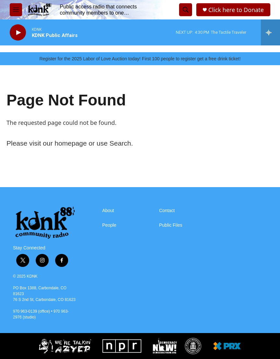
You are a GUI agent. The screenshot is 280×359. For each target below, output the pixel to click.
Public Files (170, 225)
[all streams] (270, 32)
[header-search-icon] (185, 9)
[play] (18, 32)
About (108, 210)
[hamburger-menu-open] (16, 9)
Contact (167, 210)
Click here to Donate (236, 9)
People (109, 225)
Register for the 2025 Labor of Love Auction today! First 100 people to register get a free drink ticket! (139, 58)
